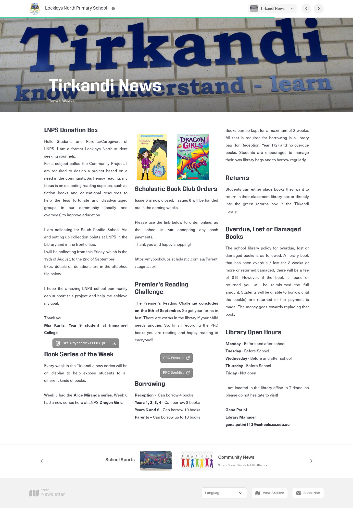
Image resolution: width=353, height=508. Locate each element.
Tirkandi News (272, 9)
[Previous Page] (306, 8)
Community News (236, 457)
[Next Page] (319, 8)
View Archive (269, 493)
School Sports (120, 460)
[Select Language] (224, 493)
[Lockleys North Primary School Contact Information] (113, 8)
